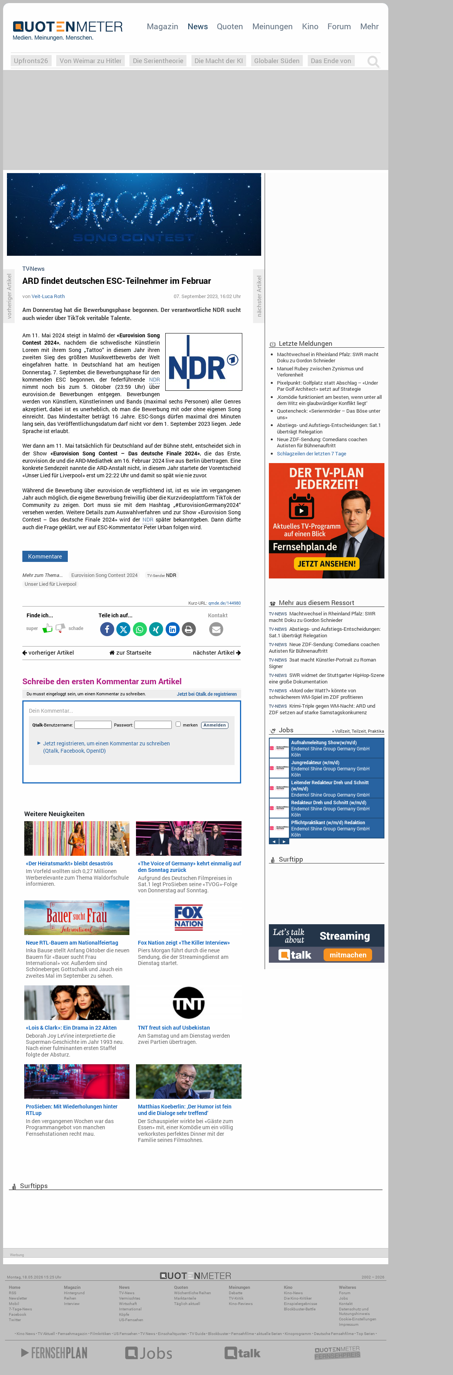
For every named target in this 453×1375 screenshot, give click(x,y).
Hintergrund (74, 1292)
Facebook (17, 1314)
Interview (72, 1303)
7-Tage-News (20, 1309)
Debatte (235, 1292)
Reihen (70, 1298)
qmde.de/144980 (224, 603)
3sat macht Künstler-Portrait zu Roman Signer (322, 663)
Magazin (162, 26)
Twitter (15, 1319)
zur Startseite (130, 652)
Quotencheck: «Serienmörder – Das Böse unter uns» (328, 413)
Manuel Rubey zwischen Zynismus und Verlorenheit (320, 371)
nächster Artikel (217, 652)
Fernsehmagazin (72, 1333)
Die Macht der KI (219, 60)
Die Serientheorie (158, 60)
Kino (310, 26)
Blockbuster (218, 1333)
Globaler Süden (277, 60)
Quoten (230, 26)
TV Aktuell (46, 1333)
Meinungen (272, 26)
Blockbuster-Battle (299, 1309)
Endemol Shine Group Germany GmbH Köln (320, 748)
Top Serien (365, 1333)
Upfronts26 (31, 60)
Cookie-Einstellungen (357, 1319)
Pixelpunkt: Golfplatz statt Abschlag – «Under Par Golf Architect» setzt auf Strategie (327, 385)
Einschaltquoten (172, 1333)
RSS (12, 1292)
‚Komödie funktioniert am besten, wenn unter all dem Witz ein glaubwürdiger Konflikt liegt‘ (329, 400)
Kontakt (345, 1303)
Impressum (349, 1324)
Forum (339, 26)
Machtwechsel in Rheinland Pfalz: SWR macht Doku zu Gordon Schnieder (328, 357)
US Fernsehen (126, 1333)
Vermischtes (129, 1298)
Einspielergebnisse (300, 1303)
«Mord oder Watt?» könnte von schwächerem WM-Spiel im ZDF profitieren (316, 693)
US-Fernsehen (131, 1319)
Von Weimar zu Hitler (91, 60)
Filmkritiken (100, 1333)
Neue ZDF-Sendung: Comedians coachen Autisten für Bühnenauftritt (322, 442)
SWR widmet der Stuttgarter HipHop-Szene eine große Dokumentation (326, 678)
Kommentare (45, 556)
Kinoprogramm (298, 1333)
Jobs (343, 1298)
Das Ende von (331, 60)
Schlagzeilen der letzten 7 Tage (311, 453)
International (130, 1309)
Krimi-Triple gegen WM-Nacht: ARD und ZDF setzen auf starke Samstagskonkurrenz (322, 709)
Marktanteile (185, 1298)
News (198, 26)
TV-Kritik (236, 1298)
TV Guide (197, 1333)
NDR (154, 379)
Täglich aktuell (187, 1303)
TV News (147, 1333)
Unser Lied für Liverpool (50, 584)
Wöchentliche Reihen (192, 1292)
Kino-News (293, 1292)
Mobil (14, 1303)
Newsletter (18, 1298)
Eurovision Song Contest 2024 (104, 575)
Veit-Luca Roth (48, 296)
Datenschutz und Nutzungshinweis (354, 1311)
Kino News (26, 1333)
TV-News (126, 1292)
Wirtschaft (128, 1303)
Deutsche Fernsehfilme (334, 1333)
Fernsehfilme (242, 1333)
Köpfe (124, 1314)
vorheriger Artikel (48, 652)
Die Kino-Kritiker (298, 1298)
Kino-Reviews (241, 1303)
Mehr (369, 26)
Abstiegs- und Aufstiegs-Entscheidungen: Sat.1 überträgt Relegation (329, 428)
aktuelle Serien (269, 1333)
